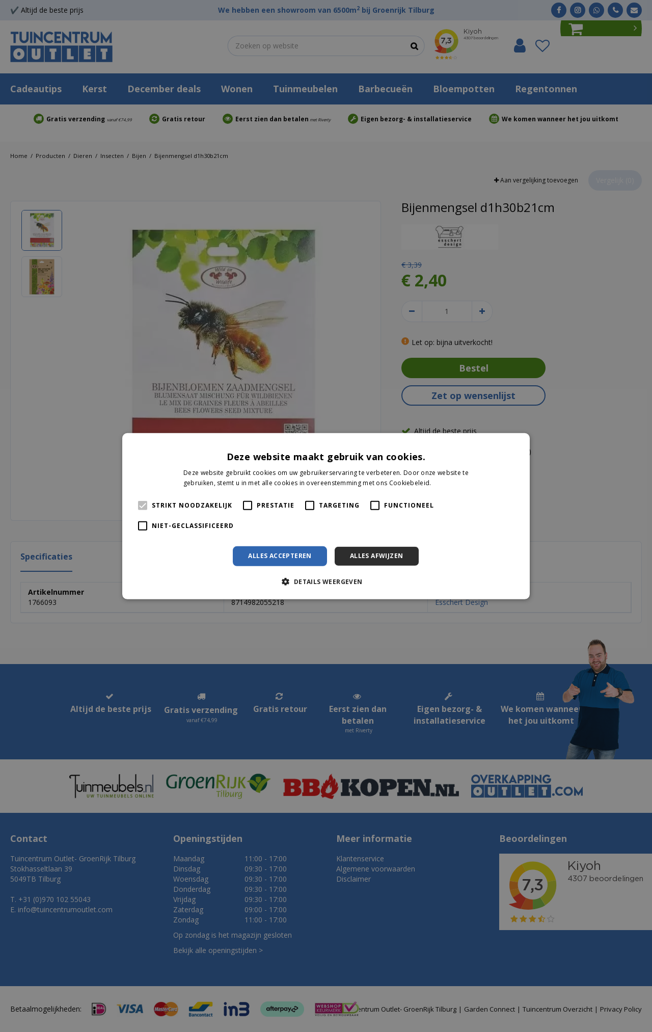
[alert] (326, 516)
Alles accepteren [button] (279, 555)
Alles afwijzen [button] (376, 555)
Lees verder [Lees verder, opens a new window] (451, 483)
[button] (325, 581)
